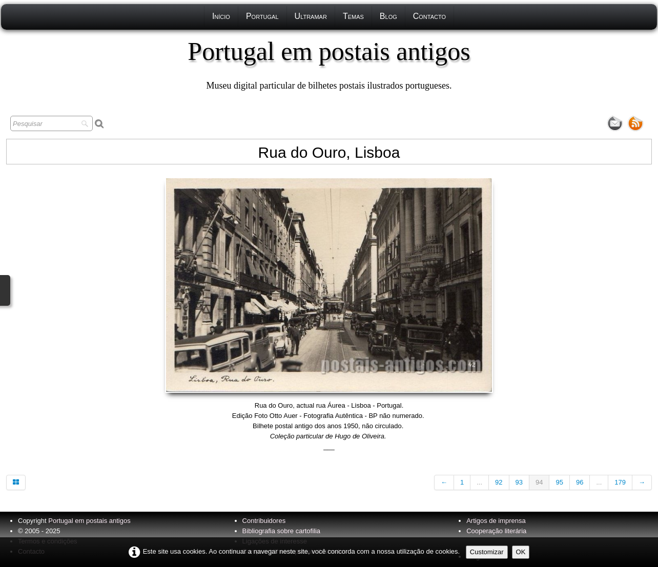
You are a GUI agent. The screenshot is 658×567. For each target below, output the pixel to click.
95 (559, 482)
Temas (353, 16)
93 (519, 482)
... (479, 482)
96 (579, 482)
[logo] (329, 64)
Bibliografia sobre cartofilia (281, 531)
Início (221, 16)
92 (498, 482)
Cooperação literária (496, 531)
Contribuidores (264, 520)
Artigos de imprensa (496, 520)
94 (539, 482)
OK (521, 552)
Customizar (487, 552)
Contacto (429, 16)
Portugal (262, 16)
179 (620, 482)
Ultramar (311, 16)
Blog (388, 16)
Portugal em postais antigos (89, 520)
